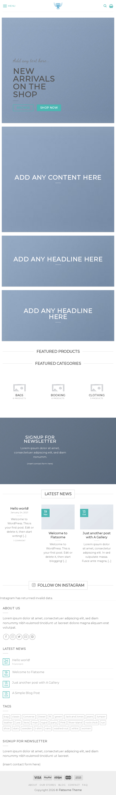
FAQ (85, 785)
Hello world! (21, 660)
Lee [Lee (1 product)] (18, 722)
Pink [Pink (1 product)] (62, 722)
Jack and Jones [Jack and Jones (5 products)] (74, 716)
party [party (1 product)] (54, 722)
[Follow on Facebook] (6, 637)
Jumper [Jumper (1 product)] (101, 716)
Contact (74, 785)
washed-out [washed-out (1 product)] (61, 728)
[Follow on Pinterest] (32, 637)
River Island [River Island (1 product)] (75, 722)
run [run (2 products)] (103, 722)
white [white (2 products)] (75, 728)
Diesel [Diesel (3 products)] (41, 716)
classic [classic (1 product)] (16, 716)
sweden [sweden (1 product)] (27, 728)
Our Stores (48, 785)
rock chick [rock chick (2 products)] (92, 722)
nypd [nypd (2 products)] (44, 722)
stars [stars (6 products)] (16, 728)
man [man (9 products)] (35, 722)
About (32, 785)
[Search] (105, 5)
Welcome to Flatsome (28, 672)
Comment (17, 664)
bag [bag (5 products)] (6, 716)
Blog (61, 785)
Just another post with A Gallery (35, 682)
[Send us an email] (26, 637)
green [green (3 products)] (58, 716)
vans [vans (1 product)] (48, 728)
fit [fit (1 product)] (50, 716)
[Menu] (9, 5)
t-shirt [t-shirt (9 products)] (38, 728)
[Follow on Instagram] (13, 637)
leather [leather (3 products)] (8, 722)
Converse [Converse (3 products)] (28, 716)
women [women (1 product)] (86, 728)
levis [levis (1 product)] (26, 722)
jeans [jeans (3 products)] (90, 716)
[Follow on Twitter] (19, 637)
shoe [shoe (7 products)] (7, 728)
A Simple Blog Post (26, 693)
